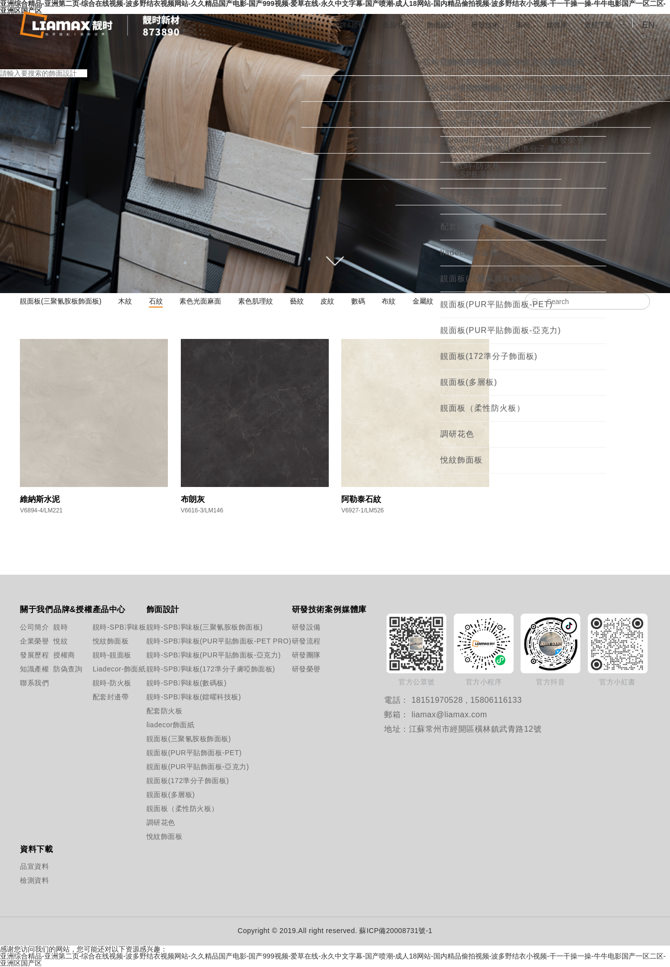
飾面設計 (426, 24)
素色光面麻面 (200, 301)
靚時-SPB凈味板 (107, 627)
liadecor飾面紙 (170, 725)
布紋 (389, 301)
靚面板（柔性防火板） (182, 808)
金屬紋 (422, 301)
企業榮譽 (29, 641)
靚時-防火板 (107, 683)
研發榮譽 (301, 669)
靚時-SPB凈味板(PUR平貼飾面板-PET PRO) (186, 641)
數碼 (358, 301)
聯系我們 (29, 683)
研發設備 (301, 627)
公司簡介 (29, 627)
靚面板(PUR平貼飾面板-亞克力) (186, 767)
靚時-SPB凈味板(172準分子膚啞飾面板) (186, 669)
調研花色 (160, 822)
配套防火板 (164, 711)
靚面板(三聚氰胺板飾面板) (60, 301)
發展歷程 (29, 655)
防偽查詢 (64, 669)
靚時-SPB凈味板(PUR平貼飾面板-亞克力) (186, 655)
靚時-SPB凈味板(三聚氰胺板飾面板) (186, 627)
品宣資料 (29, 866)
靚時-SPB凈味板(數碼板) (186, 683)
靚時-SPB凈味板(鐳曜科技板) (186, 697)
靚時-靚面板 (107, 655)
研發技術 (474, 24)
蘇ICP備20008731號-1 (396, 931)
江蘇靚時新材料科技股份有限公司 (100, 25)
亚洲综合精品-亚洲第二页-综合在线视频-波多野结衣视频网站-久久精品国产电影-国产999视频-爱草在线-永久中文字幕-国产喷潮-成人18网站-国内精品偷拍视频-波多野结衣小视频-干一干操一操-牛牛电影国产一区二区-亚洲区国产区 (333, 959)
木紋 (125, 301)
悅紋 (60, 641)
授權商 (64, 655)
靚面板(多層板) (170, 795)
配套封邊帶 (107, 697)
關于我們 (274, 24)
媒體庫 (551, 24)
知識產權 (29, 669)
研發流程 (301, 641)
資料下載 (596, 24)
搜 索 (9, 125)
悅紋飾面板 (107, 641)
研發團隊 (301, 655)
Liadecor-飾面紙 (107, 669)
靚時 (60, 627)
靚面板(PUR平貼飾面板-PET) (186, 753)
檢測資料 (29, 880)
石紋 (156, 301)
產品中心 (377, 24)
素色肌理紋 (255, 301)
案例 (515, 24)
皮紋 (327, 301)
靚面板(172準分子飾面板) (186, 781)
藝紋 (297, 301)
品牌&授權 (326, 24)
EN (648, 25)
